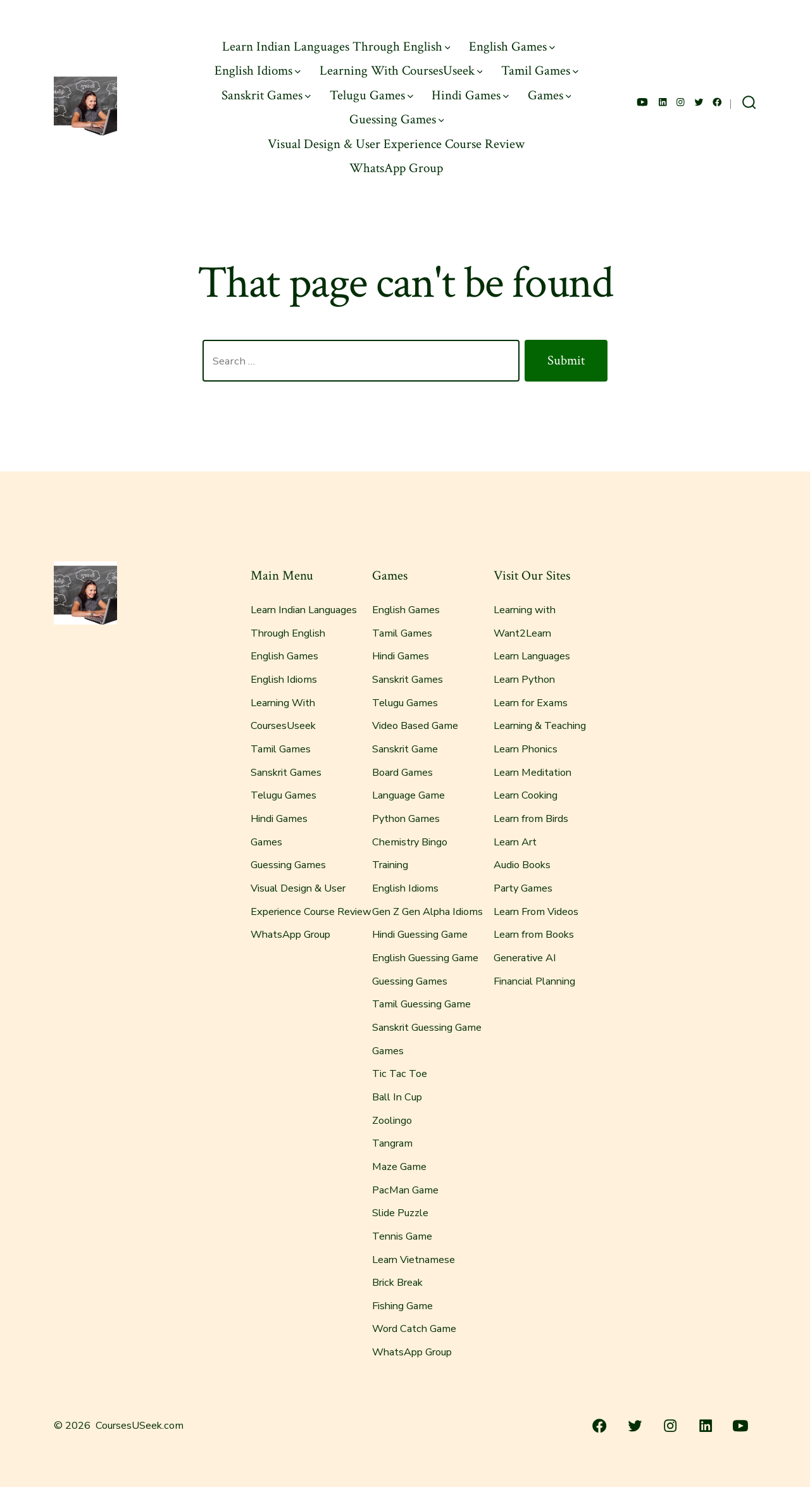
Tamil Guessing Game (421, 1004)
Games (549, 95)
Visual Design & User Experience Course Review (396, 143)
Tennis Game (402, 1236)
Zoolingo (392, 1121)
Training (390, 865)
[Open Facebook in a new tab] (717, 102)
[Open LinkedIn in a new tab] (663, 102)
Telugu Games (371, 95)
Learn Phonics (526, 749)
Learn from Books (534, 935)
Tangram (392, 1143)
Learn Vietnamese (413, 1260)
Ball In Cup (397, 1097)
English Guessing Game (425, 958)
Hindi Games (470, 95)
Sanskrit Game (405, 749)
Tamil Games (539, 70)
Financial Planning (534, 981)
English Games (512, 46)
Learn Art (515, 842)
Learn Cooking (526, 795)
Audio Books (522, 865)
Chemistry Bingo (409, 842)
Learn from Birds (531, 819)
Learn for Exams (531, 703)
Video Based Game (415, 726)
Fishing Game (402, 1306)
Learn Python (524, 680)
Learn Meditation (532, 773)
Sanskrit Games (266, 95)
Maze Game (399, 1167)
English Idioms (258, 70)
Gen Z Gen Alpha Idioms (427, 912)
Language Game (408, 795)
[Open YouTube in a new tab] (642, 102)
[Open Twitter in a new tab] (699, 102)
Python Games (406, 819)
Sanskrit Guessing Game (427, 1028)
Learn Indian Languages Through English (336, 46)
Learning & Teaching (540, 726)
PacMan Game (405, 1190)
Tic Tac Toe (399, 1074)
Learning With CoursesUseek (401, 70)
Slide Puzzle (400, 1213)
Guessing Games (396, 119)
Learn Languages (532, 656)
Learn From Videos (536, 912)
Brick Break (397, 1283)
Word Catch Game (414, 1329)
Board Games (402, 773)
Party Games (523, 888)
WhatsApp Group (396, 168)
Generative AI (525, 958)
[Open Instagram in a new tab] (680, 102)
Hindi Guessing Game (420, 935)
